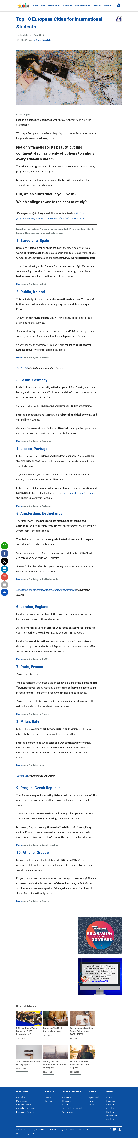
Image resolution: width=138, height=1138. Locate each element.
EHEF (107, 5)
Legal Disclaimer (67, 1129)
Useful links (67, 1112)
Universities (21, 1101)
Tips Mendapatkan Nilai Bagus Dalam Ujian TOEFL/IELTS (81, 1031)
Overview (66, 1097)
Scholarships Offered (72, 1108)
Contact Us (83, 1129)
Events (67, 5)
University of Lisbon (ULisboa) (78, 493)
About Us (39, 5)
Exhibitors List (112, 1119)
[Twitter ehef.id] (114, 1129)
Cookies (52, 1129)
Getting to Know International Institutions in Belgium (55, 1064)
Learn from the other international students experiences (46, 589)
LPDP (65, 1105)
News (91, 1101)
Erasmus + (67, 1101)
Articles (97, 5)
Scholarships (82, 5)
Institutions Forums (25, 1112)
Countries (20, 1097)
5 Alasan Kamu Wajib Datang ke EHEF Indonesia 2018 (26, 1031)
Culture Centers (23, 1105)
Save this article (42, 40)
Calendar (49, 1101)
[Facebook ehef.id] (110, 1129)
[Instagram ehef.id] (119, 1129)
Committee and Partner (27, 1108)
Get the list (22, 368)
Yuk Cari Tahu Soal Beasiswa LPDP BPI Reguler (79, 1064)
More (19, 284)
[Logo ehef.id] (22, 3)
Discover (54, 5)
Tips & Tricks (95, 1097)
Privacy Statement (36, 1129)
